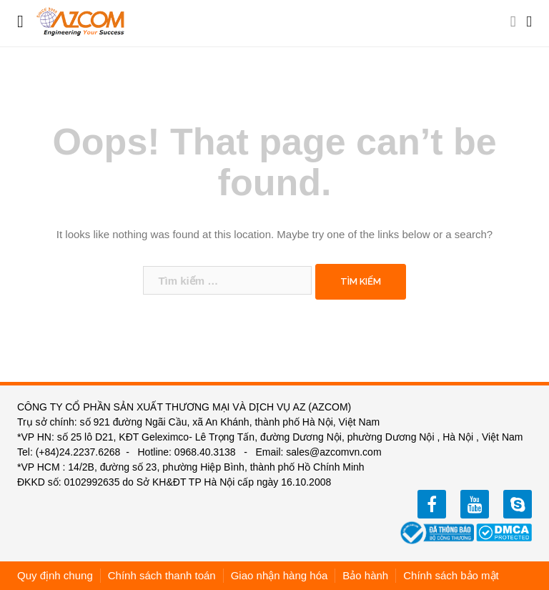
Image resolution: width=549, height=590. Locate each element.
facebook (431, 504)
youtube (474, 504)
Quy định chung (55, 575)
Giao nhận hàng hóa (279, 575)
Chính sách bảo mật (451, 575)
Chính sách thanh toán (162, 575)
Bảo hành (365, 575)
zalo (517, 504)
